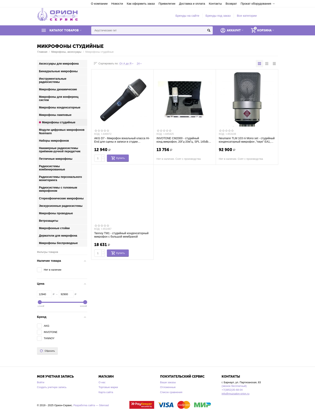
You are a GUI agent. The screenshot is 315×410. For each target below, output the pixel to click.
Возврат (231, 3)
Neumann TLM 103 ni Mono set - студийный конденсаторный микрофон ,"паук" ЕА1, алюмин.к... (247, 140)
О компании (99, 3)
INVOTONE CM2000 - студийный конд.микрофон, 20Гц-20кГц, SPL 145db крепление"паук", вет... (182, 140)
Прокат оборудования (256, 3)
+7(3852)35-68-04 (232, 389)
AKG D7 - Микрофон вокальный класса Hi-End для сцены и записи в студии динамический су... (122, 140)
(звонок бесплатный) (234, 385)
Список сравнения (171, 392)
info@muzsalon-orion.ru (235, 393)
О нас (101, 382)
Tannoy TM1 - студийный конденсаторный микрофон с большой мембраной (121, 235)
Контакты (215, 3)
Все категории (247, 15)
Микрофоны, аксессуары (66, 51)
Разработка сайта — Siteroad (91, 405)
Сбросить (47, 350)
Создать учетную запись (51, 387)
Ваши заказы (168, 382)
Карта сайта (105, 392)
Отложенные (168, 387)
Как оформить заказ (141, 3)
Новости (117, 3)
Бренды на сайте (187, 15)
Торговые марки (108, 387)
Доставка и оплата (192, 3)
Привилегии (167, 3)
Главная (42, 51)
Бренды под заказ (218, 15)
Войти (40, 382)
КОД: (97, 134)
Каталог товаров (64, 30)
